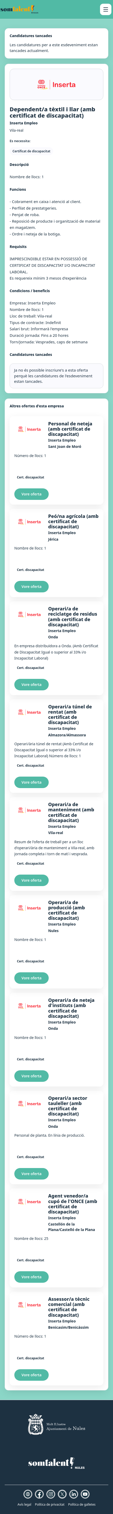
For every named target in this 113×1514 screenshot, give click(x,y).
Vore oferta (32, 494)
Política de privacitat (50, 1504)
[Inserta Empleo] (29, 429)
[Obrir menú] (105, 9)
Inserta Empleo (62, 440)
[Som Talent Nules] (19, 9)
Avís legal (24, 1504)
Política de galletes (82, 1504)
